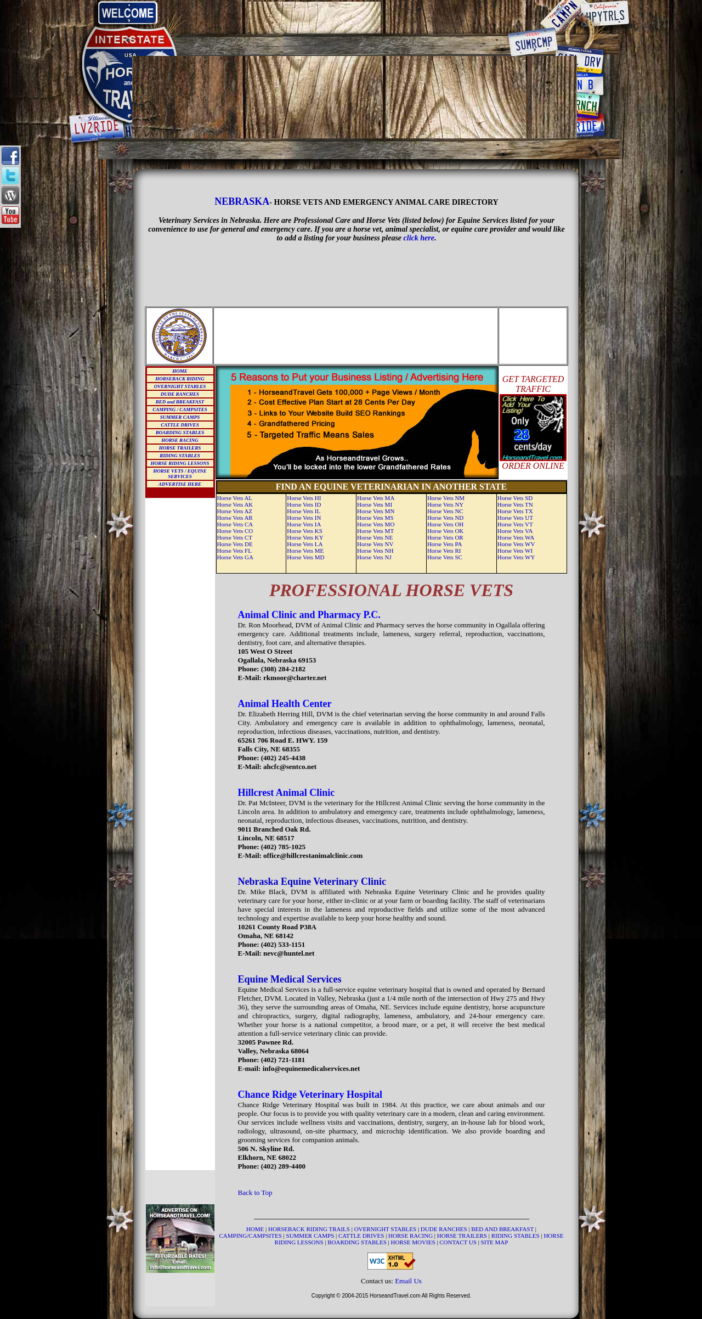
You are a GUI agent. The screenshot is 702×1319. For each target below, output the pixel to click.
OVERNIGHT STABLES (180, 386)
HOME (180, 371)
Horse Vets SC (444, 557)
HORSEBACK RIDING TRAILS (310, 1229)
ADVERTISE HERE (179, 484)
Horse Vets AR (235, 517)
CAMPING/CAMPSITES (251, 1235)
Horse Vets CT (235, 537)
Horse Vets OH (445, 524)
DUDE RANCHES (180, 394)
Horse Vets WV (516, 544)
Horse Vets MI (374, 504)
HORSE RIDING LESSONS (179, 463)
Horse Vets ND (445, 517)
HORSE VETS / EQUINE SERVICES (179, 473)
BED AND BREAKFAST (502, 1229)
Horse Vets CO (235, 530)
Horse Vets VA (515, 530)
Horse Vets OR (445, 537)
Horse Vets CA (235, 524)
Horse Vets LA (304, 544)
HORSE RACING (179, 440)
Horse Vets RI (444, 550)
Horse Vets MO (375, 524)
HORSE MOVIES (413, 1242)
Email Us (408, 1281)
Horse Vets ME (305, 550)
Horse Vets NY (445, 504)
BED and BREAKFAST (180, 402)
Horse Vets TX (515, 511)
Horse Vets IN (304, 517)
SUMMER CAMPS (180, 417)
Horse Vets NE (375, 537)
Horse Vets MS (375, 517)
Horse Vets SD (515, 498)
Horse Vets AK (235, 504)
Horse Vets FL (234, 550)
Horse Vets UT (515, 517)
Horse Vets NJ (374, 557)
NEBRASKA (241, 201)
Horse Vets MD (305, 557)
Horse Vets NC (445, 511)
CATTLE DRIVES (180, 425)
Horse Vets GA (235, 557)
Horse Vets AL (235, 498)
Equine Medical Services (290, 979)
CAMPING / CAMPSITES (179, 409)
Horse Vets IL (303, 511)
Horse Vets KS (304, 530)
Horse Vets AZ (235, 511)
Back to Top (255, 1192)
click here (419, 238)
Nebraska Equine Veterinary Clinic (312, 881)
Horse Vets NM (446, 498)
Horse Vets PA (444, 544)
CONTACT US (458, 1242)
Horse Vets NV (375, 544)
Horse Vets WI (515, 550)
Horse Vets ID (304, 504)
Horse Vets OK (445, 530)
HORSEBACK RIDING (179, 378)
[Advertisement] (355, 17)
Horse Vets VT (515, 524)
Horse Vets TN (515, 504)
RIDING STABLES (180, 455)
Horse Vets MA (375, 498)
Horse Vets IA (304, 524)
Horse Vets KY (305, 537)
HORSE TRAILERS (180, 448)
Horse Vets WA (515, 537)
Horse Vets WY (516, 557)
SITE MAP (494, 1242)
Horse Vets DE (235, 544)
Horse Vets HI (304, 498)
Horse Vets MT (375, 530)
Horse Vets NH (375, 550)
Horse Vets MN (375, 511)
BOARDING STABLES (180, 432)
